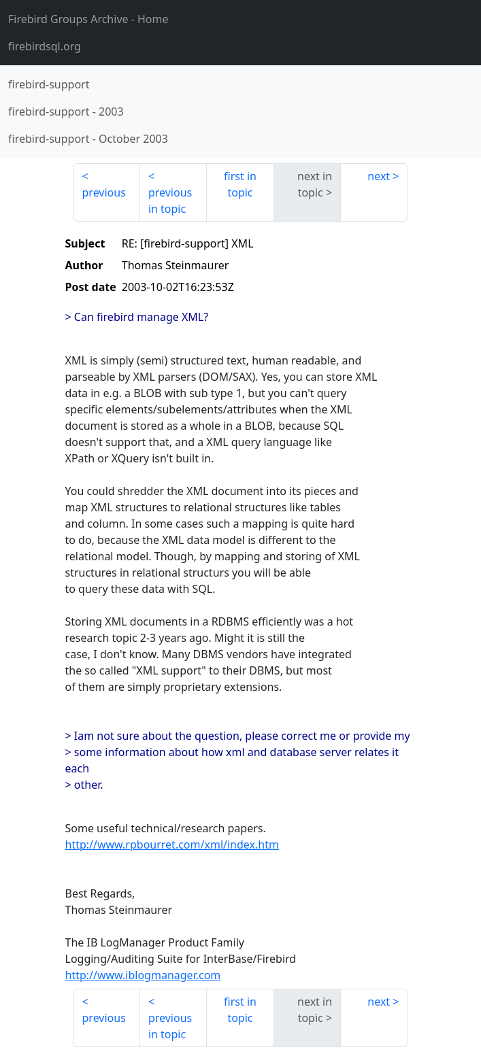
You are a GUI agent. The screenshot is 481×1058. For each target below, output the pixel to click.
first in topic (240, 184)
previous (104, 192)
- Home (88, 19)
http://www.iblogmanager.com (143, 975)
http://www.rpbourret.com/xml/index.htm (172, 844)
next (378, 176)
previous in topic (170, 200)
